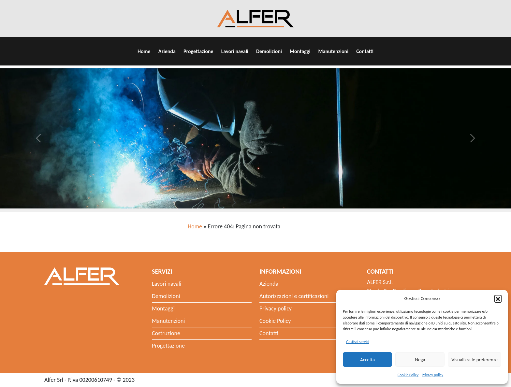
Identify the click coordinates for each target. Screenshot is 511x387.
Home (144, 51)
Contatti (364, 51)
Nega (420, 360)
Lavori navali (234, 51)
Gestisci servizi (357, 341)
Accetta (367, 360)
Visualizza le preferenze (474, 360)
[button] (498, 298)
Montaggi (300, 51)
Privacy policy (432, 375)
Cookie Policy (408, 375)
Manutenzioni (333, 51)
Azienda (167, 51)
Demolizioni (269, 51)
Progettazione (198, 51)
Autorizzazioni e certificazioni (293, 296)
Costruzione (166, 333)
